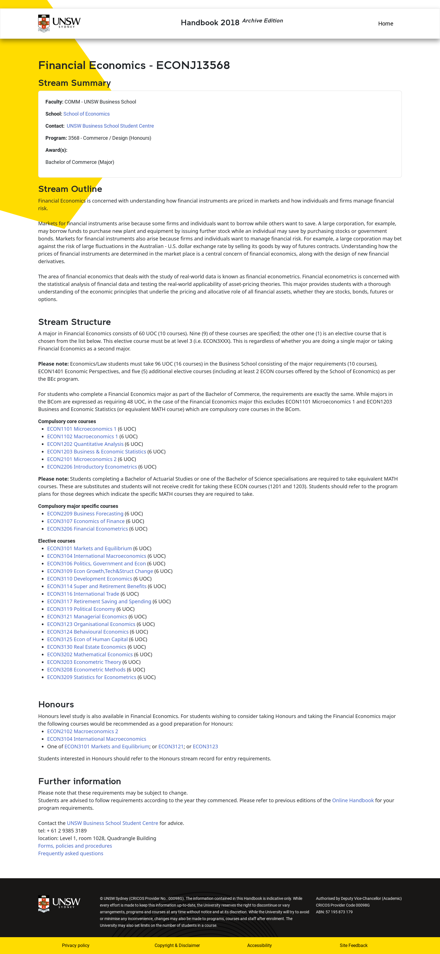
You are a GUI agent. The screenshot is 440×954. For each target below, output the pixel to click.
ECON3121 (171, 746)
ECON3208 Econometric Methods (86, 669)
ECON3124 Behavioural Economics (88, 631)
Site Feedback (354, 945)
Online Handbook (353, 800)
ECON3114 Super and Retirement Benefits (96, 586)
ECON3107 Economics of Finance (86, 521)
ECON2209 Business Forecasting (85, 513)
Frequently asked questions (70, 853)
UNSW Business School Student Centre (110, 126)
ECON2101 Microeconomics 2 (82, 459)
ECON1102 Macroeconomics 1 (82, 436)
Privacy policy (76, 945)
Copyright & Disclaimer (177, 945)
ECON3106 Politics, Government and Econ (96, 563)
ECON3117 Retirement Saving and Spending (99, 601)
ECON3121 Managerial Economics (87, 616)
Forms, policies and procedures (75, 845)
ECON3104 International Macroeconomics (96, 555)
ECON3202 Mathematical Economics (90, 654)
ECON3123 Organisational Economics (91, 624)
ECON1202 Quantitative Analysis (85, 444)
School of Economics (86, 114)
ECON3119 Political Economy (81, 609)
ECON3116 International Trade (83, 593)
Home (385, 23)
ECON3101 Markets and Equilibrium (89, 548)
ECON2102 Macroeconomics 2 (82, 731)
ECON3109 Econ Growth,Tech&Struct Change (100, 571)
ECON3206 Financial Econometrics (87, 528)
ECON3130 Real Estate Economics (86, 646)
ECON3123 (205, 746)
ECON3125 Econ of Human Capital (87, 639)
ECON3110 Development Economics (89, 578)
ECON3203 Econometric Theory (84, 662)
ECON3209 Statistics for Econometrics (91, 677)
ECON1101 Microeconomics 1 (82, 428)
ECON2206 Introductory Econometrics (92, 466)
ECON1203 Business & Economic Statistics (96, 451)
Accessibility (259, 945)
